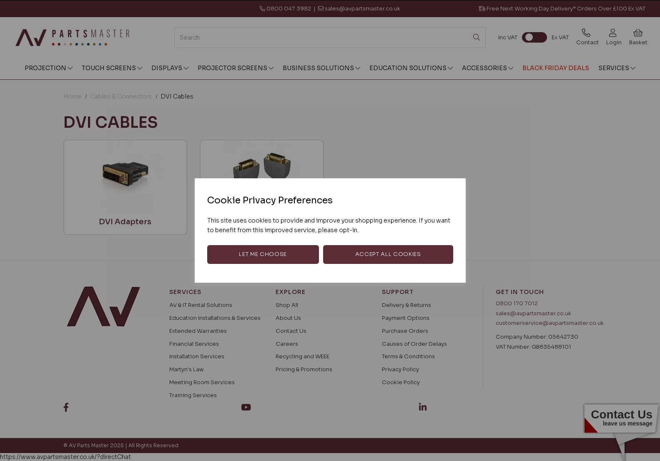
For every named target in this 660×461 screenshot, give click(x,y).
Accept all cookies (388, 254)
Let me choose (262, 254)
